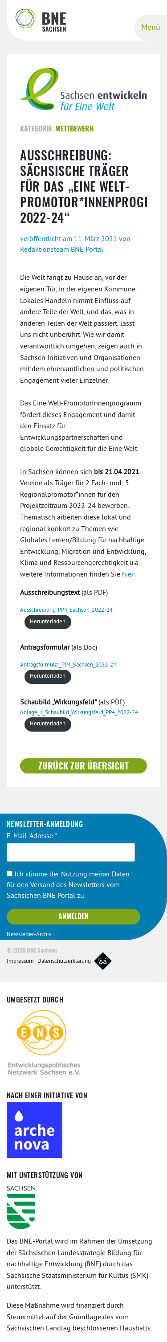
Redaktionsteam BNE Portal (61, 249)
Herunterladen (47, 622)
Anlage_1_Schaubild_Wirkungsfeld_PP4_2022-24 (79, 712)
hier (128, 574)
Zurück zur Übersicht (83, 766)
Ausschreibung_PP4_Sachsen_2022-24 (66, 610)
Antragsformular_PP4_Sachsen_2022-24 (68, 665)
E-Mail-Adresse (32, 836)
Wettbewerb (75, 129)
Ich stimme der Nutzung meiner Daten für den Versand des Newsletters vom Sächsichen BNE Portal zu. (68, 885)
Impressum (20, 961)
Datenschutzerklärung (64, 961)
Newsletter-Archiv (29, 934)
